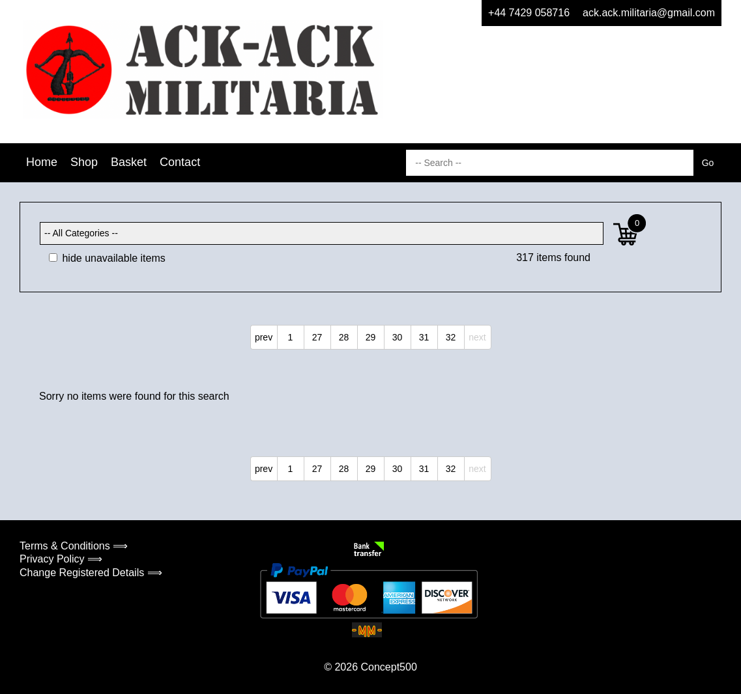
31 (424, 337)
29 (371, 337)
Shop (84, 162)
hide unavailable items (107, 258)
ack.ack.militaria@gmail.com (649, 12)
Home (41, 162)
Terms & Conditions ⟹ (74, 545)
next (477, 337)
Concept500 (388, 667)
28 (344, 337)
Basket (129, 162)
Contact (180, 162)
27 (317, 337)
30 (397, 337)
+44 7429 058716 (529, 12)
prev (263, 337)
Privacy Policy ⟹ (61, 558)
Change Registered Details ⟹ (91, 572)
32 (451, 337)
